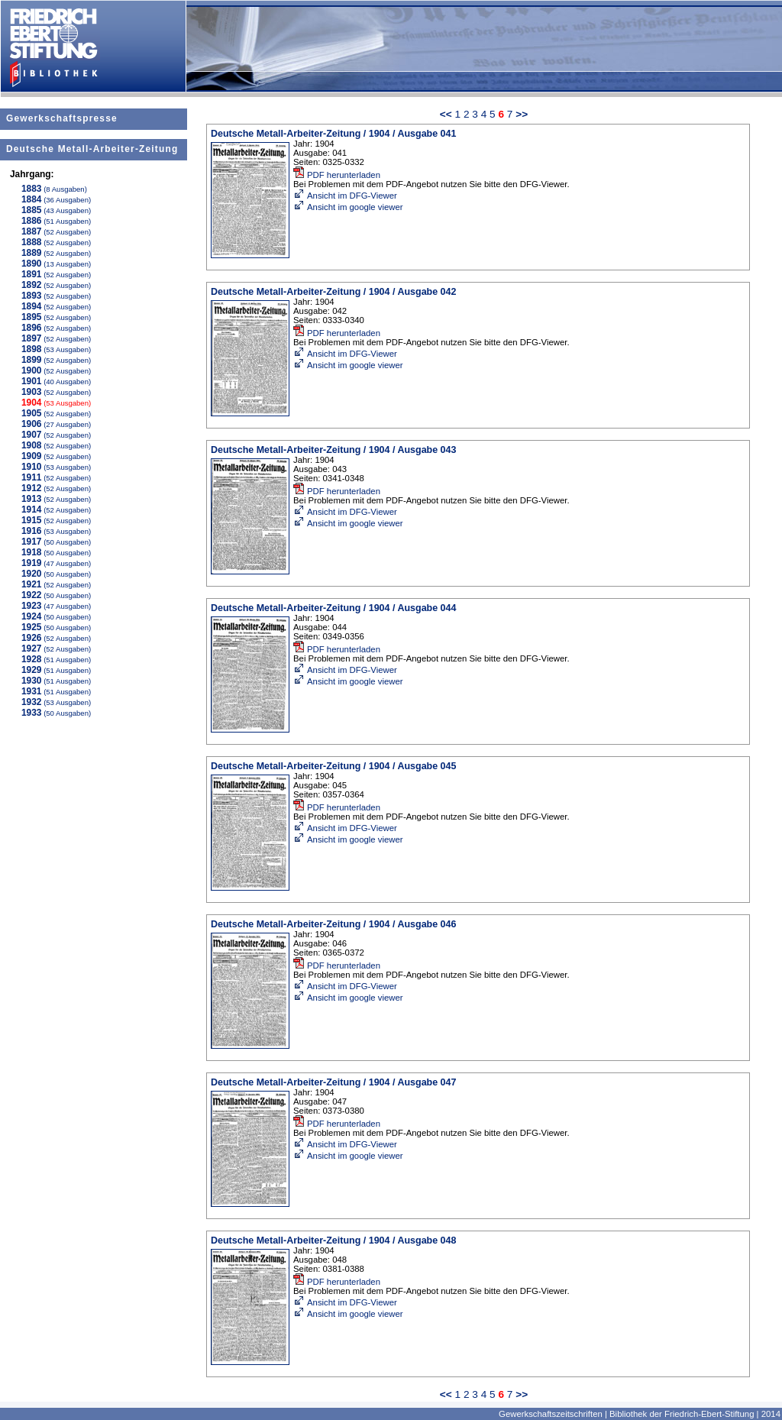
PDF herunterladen (336, 175)
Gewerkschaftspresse (62, 118)
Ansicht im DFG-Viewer (345, 195)
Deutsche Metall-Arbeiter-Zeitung (92, 149)
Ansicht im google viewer (348, 207)
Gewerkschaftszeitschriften (551, 1413)
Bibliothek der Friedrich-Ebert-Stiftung (681, 1413)
